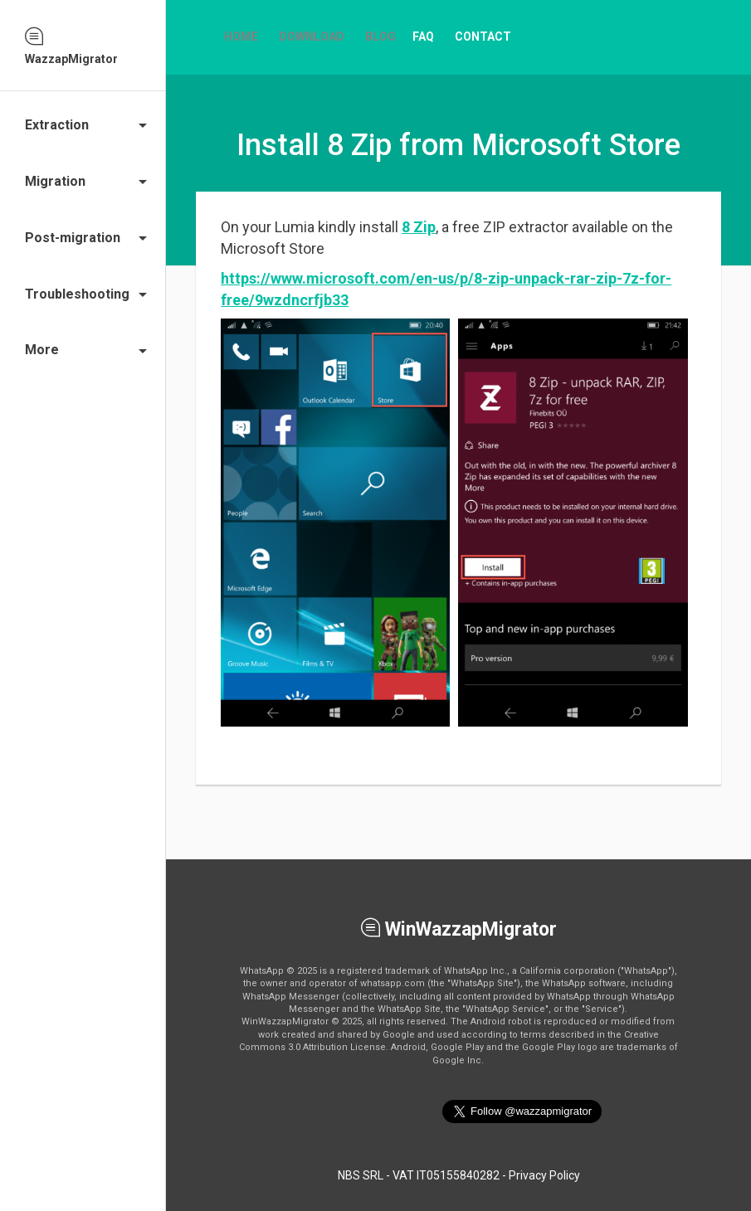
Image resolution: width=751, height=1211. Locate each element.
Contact (483, 36)
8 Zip (419, 227)
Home (241, 36)
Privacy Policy (544, 1175)
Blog (380, 36)
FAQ (423, 36)
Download (311, 36)
